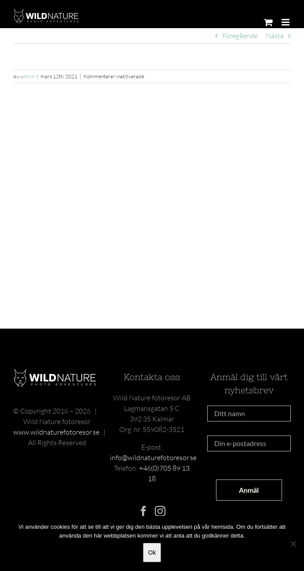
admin (27, 76)
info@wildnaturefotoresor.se (153, 457)
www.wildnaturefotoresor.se (56, 432)
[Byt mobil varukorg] (268, 22)
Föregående (240, 35)
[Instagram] (160, 511)
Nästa (275, 35)
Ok (152, 552)
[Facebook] (143, 511)
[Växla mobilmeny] (286, 22)
